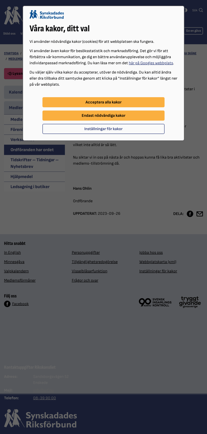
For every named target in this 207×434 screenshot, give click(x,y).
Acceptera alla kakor (103, 102)
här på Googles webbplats (151, 63)
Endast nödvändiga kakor (103, 115)
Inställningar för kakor (103, 128)
